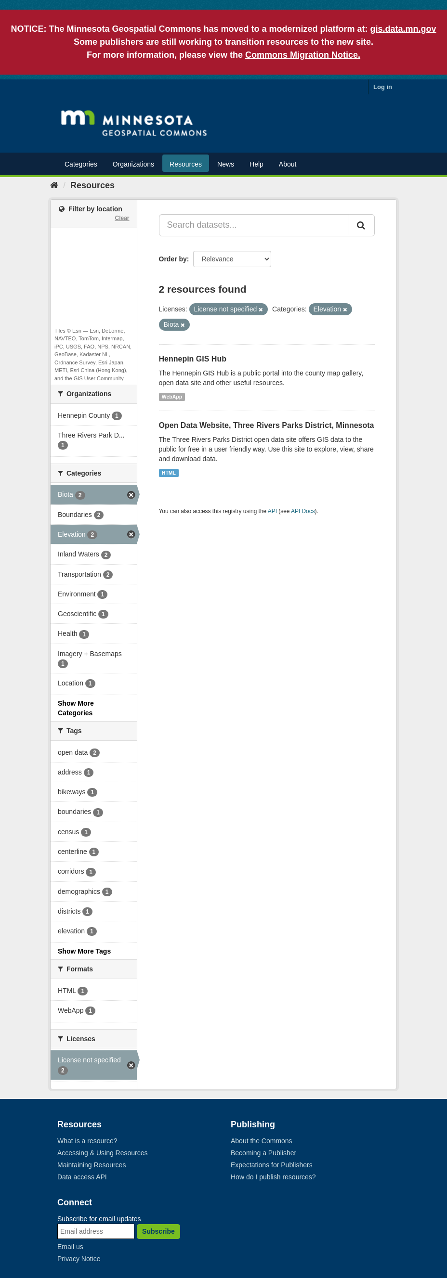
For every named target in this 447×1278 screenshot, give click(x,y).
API (272, 511)
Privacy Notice (78, 1259)
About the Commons (261, 1141)
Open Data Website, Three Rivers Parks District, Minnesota (266, 425)
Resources (186, 164)
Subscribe (158, 1231)
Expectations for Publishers (272, 1165)
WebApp (172, 397)
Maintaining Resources (91, 1165)
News (225, 164)
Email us (70, 1247)
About (288, 164)
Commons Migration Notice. (302, 55)
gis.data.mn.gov (403, 29)
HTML (169, 473)
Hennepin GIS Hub (192, 359)
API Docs (303, 511)
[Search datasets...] (254, 225)
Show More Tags (84, 951)
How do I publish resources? (273, 1177)
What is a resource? (87, 1141)
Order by (173, 259)
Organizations (133, 164)
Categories (81, 164)
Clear (122, 218)
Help (256, 164)
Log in (382, 86)
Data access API (82, 1177)
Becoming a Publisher (263, 1153)
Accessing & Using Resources (102, 1153)
